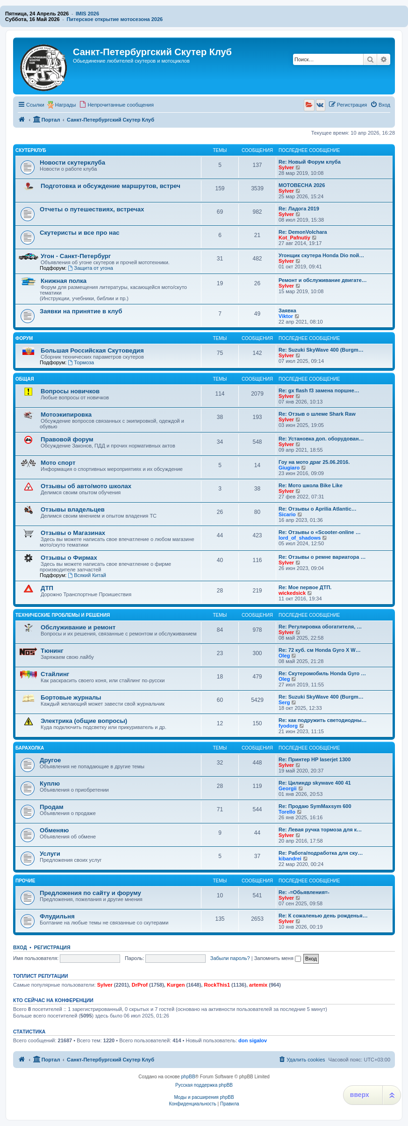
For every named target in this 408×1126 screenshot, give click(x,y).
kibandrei (290, 858)
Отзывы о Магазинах (73, 532)
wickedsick (292, 593)
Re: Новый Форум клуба (310, 162)
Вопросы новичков (70, 391)
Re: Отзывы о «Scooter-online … (320, 532)
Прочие (25, 880)
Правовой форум (67, 439)
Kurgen (176, 985)
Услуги (50, 853)
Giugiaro (289, 467)
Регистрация (52, 947)
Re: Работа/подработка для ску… (321, 853)
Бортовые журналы (71, 697)
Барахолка (29, 748)
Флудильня (57, 916)
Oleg (284, 655)
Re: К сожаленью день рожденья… (323, 915)
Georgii (288, 788)
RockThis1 (217, 985)
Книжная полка (63, 280)
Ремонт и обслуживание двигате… (323, 280)
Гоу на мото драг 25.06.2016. (314, 462)
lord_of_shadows (300, 538)
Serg (284, 702)
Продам (52, 806)
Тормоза (81, 362)
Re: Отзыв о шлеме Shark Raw (317, 414)
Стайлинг (55, 674)
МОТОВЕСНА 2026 (302, 185)
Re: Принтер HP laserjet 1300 (315, 759)
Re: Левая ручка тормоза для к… (320, 829)
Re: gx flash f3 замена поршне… (319, 390)
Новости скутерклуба (72, 162)
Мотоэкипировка (66, 414)
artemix (258, 985)
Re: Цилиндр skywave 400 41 (315, 783)
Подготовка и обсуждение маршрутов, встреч (110, 185)
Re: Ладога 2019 (299, 208)
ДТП (47, 588)
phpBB (188, 1076)
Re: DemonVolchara (303, 232)
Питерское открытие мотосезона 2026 (114, 19)
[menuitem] (116, 104)
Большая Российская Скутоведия (92, 350)
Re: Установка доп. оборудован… (321, 438)
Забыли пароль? (230, 958)
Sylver (286, 167)
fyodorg (288, 726)
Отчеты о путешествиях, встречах (92, 209)
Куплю (50, 783)
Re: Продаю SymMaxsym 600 (315, 806)
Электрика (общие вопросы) (84, 720)
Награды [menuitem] (65, 105)
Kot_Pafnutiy (294, 237)
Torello (287, 812)
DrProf (140, 985)
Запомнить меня (277, 958)
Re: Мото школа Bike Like (311, 485)
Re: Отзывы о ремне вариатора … (322, 557)
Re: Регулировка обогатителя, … (320, 626)
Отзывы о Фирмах (69, 557)
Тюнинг (52, 650)
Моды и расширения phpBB (204, 1097)
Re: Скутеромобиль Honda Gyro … (322, 673)
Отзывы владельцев (73, 509)
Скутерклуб (30, 150)
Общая (24, 379)
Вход (20, 947)
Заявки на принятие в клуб (81, 311)
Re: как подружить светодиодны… (323, 720)
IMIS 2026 (87, 13)
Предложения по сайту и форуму (90, 892)
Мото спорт (58, 462)
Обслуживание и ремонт (78, 627)
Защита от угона (90, 268)
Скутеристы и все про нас (80, 232)
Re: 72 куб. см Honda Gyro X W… (320, 650)
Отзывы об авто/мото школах (86, 486)
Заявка (287, 310)
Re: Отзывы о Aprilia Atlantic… (318, 509)
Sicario (287, 514)
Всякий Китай (87, 575)
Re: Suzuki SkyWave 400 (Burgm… (321, 350)
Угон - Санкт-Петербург (76, 256)
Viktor (286, 316)
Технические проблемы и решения (62, 615)
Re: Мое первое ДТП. (305, 587)
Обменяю (54, 830)
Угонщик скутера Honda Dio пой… (321, 255)
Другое (50, 760)
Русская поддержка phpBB (204, 1085)
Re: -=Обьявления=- (304, 892)
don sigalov (252, 1040)
